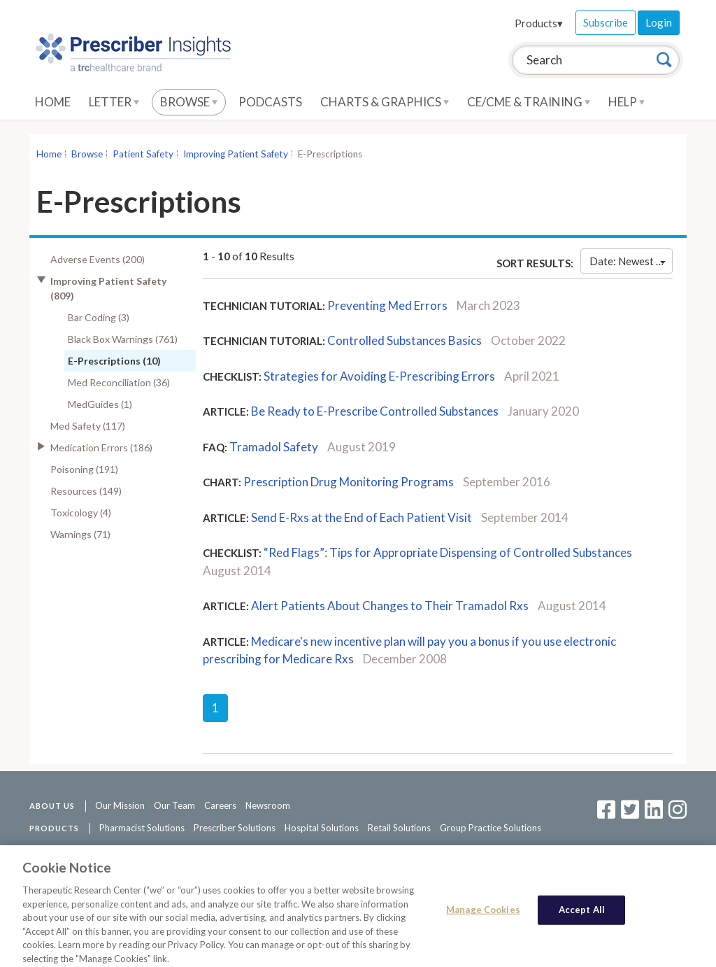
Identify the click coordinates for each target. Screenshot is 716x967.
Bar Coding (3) (98, 317)
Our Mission (120, 805)
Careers (220, 805)
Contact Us (164, 850)
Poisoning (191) (84, 469)
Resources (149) (86, 491)
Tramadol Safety (273, 446)
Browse (188, 101)
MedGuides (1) (100, 404)
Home (53, 101)
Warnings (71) (80, 534)
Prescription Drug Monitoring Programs (348, 481)
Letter (114, 101)
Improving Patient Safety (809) (108, 288)
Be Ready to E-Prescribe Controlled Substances (375, 411)
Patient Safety (143, 154)
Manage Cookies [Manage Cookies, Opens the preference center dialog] (483, 916)
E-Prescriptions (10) (114, 361)
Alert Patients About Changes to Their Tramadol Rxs (390, 605)
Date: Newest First (631, 261)
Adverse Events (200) (97, 259)
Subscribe (605, 22)
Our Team (174, 805)
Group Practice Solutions (490, 827)
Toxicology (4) (80, 512)
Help (626, 101)
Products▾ (539, 23)
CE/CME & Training (528, 101)
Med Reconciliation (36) (119, 382)
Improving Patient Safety (235, 154)
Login (658, 22)
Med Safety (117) (87, 426)
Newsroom (267, 805)
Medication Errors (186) (101, 447)
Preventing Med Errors (387, 305)
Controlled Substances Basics (404, 340)
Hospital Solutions (322, 827)
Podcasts (270, 101)
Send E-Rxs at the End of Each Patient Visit (361, 517)
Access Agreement (234, 850)
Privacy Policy (309, 850)
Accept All (582, 916)
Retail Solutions (399, 827)
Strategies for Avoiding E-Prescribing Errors (379, 376)
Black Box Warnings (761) (123, 339)
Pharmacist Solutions (142, 827)
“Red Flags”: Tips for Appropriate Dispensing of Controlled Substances (448, 552)
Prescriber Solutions (234, 827)
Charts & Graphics (384, 101)
